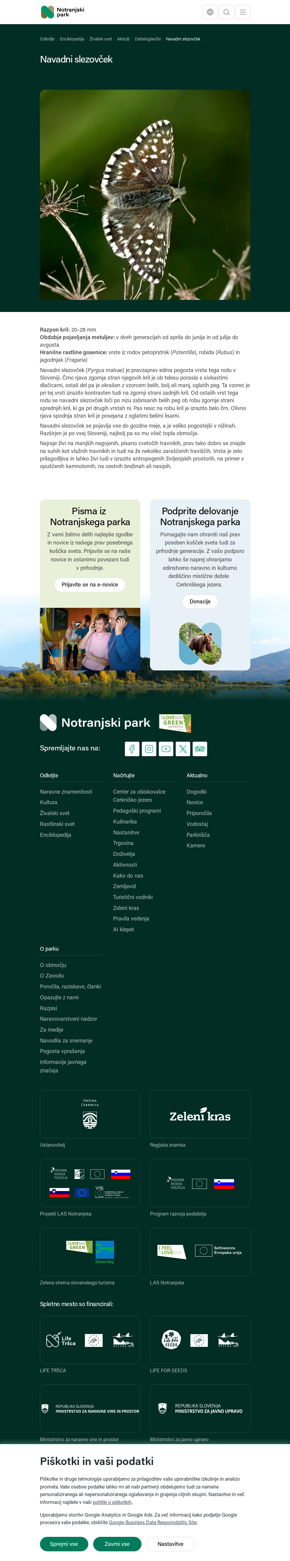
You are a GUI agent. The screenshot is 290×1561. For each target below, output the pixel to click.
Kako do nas (128, 876)
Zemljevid (124, 887)
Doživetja (124, 854)
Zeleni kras (126, 908)
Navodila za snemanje (66, 1041)
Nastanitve (126, 833)
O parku (49, 949)
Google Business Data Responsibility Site (153, 1523)
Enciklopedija (72, 39)
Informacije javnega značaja (63, 1067)
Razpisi (48, 1009)
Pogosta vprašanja (62, 1052)
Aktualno (197, 776)
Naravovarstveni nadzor (68, 1019)
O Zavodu (52, 976)
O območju (53, 965)
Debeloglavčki (148, 39)
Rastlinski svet (57, 824)
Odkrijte (47, 39)
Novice (195, 803)
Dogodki (197, 792)
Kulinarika (125, 822)
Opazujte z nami (59, 998)
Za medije (51, 1030)
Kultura (48, 803)
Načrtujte (124, 776)
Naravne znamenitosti (66, 792)
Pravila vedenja (131, 919)
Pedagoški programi (137, 811)
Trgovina (123, 843)
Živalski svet (101, 39)
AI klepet (123, 930)
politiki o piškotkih (112, 1502)
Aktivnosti (125, 865)
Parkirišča (198, 835)
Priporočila (199, 814)
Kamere (196, 846)
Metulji (123, 39)
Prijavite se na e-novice (90, 585)
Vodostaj (197, 824)
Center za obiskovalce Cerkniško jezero (139, 796)
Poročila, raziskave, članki (70, 987)
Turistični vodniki (133, 898)
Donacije (200, 602)
